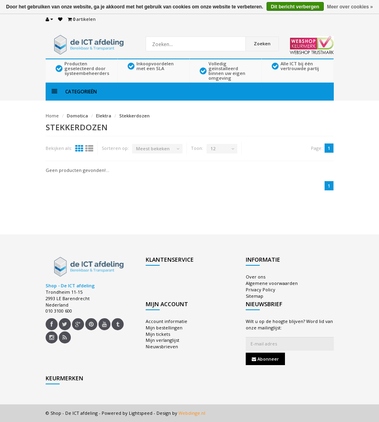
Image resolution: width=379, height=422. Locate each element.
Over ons (255, 277)
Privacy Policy (260, 290)
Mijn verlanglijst (162, 340)
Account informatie (166, 321)
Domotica (77, 116)
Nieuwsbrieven (162, 346)
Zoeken (262, 43)
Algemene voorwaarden (272, 283)
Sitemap (254, 296)
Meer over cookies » (350, 7)
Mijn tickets (158, 334)
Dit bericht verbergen (295, 7)
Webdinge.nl (191, 413)
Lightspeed (140, 413)
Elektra (103, 116)
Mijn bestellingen (164, 328)
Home (52, 116)
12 (213, 148)
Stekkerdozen (134, 116)
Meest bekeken (153, 148)
